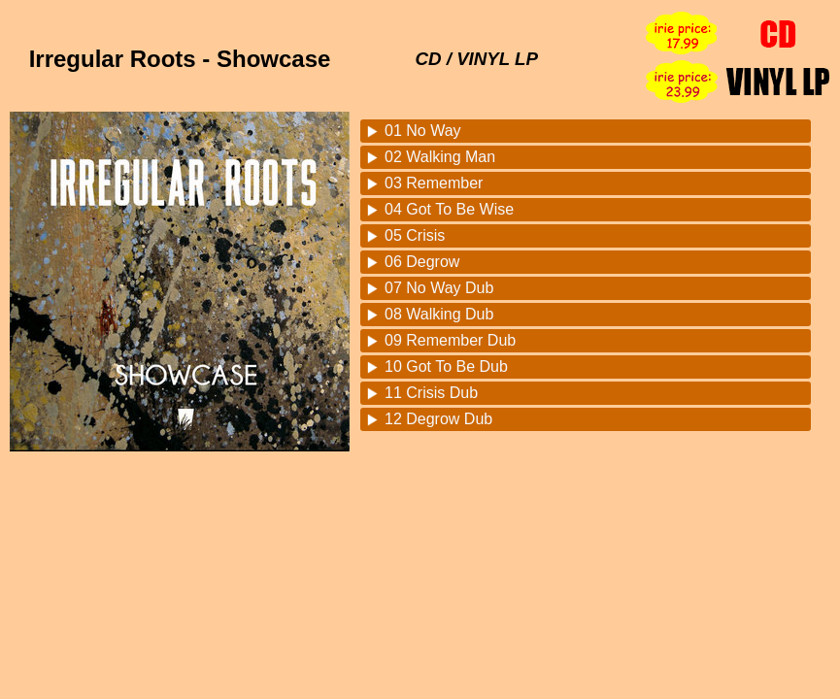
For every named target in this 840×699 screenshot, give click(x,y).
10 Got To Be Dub (446, 366)
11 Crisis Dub (431, 392)
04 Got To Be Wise (449, 209)
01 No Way (423, 130)
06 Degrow (422, 261)
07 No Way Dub (439, 288)
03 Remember (434, 183)
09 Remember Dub (450, 340)
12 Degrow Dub (438, 419)
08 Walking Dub (439, 314)
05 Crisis (415, 235)
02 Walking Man (440, 157)
